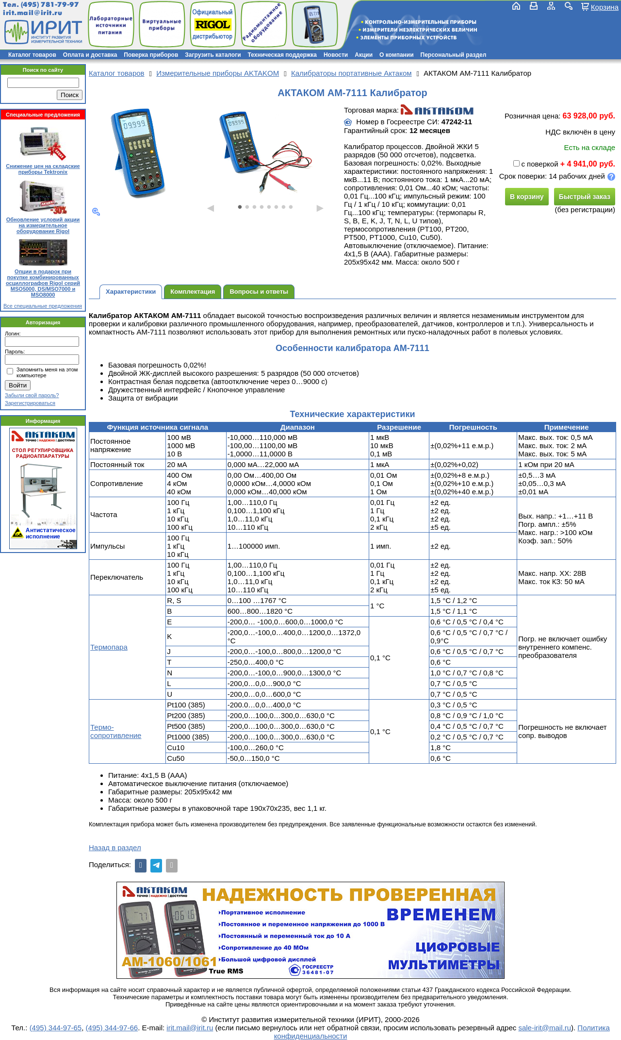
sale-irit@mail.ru (544, 1027)
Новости (336, 54)
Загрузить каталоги (213, 54)
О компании (396, 54)
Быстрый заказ (584, 197)
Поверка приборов (151, 54)
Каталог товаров (32, 54)
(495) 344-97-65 (56, 1027)
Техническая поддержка (282, 54)
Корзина (605, 7)
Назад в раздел (115, 847)
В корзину (527, 197)
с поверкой (535, 164)
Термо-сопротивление (115, 731)
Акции (364, 54)
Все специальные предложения (42, 306)
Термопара (109, 647)
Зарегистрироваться (30, 403)
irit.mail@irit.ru (33, 13)
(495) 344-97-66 (112, 1027)
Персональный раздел (454, 54)
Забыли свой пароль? (32, 395)
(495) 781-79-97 (50, 4)
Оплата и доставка (90, 54)
